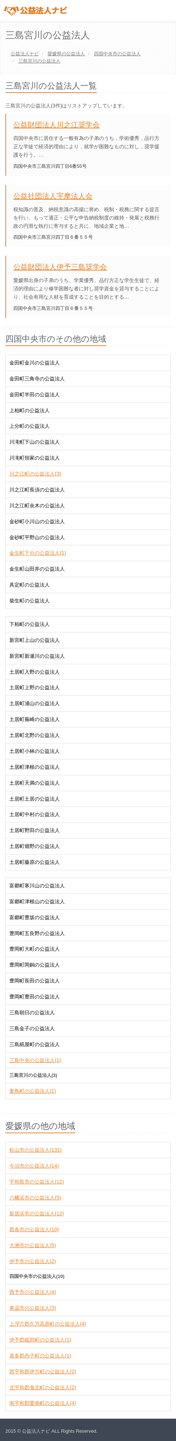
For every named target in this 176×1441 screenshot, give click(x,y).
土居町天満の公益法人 (34, 783)
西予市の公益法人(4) (32, 1292)
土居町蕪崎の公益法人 (34, 719)
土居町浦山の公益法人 (34, 703)
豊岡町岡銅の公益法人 (34, 965)
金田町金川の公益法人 (34, 363)
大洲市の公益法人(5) (32, 1245)
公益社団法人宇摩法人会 (52, 196)
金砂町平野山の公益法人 (37, 537)
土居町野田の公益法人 (34, 830)
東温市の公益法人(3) (32, 1308)
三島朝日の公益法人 (32, 1012)
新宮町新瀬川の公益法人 (37, 656)
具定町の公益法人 (29, 585)
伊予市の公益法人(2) (32, 1261)
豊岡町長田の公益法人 (34, 981)
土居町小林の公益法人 (34, 751)
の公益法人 (66, 53)
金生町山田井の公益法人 (37, 569)
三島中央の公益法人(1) (35, 1060)
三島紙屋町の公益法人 (34, 1044)
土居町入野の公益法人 (34, 672)
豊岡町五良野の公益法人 (37, 933)
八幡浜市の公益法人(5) (35, 1198)
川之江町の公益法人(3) (35, 474)
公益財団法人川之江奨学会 (56, 125)
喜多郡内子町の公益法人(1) (40, 1356)
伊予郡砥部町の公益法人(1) (40, 1340)
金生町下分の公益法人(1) (37, 553)
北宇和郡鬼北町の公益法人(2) (42, 1387)
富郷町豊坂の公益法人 (34, 917)
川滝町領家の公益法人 (34, 458)
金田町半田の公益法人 (34, 394)
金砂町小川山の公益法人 (37, 521)
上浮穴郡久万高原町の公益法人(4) (47, 1324)
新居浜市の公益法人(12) (36, 1213)
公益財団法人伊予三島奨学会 (60, 267)
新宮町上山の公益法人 (34, 640)
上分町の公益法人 (29, 426)
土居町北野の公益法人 (34, 735)
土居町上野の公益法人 (34, 687)
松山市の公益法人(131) (35, 1150)
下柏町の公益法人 (29, 624)
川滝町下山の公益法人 (34, 442)
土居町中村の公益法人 (34, 814)
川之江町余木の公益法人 (37, 505)
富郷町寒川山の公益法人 (37, 885)
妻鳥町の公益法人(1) (32, 1091)
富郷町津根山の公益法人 (37, 901)
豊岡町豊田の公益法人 (34, 996)
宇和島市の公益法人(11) (36, 1182)
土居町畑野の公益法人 (34, 846)
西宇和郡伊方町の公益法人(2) (42, 1371)
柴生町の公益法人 (29, 601)
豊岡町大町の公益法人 (34, 949)
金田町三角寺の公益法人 (37, 378)
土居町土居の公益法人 (34, 799)
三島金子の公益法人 (32, 1028)
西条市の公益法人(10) (34, 1229)
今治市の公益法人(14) (34, 1166)
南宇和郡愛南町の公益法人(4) (42, 1403)
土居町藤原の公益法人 (34, 862)
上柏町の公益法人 (29, 410)
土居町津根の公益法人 (34, 767)
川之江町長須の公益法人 (37, 490)
